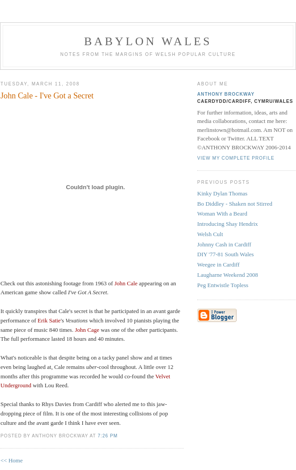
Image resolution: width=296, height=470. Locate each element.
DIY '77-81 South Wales (225, 254)
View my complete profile (236, 158)
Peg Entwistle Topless (222, 285)
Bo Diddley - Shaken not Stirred (234, 203)
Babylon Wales (148, 41)
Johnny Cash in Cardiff (224, 244)
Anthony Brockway (225, 94)
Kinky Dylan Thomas (222, 193)
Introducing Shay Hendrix (227, 223)
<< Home (11, 460)
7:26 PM (107, 435)
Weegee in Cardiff (218, 264)
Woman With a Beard (222, 213)
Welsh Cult (210, 234)
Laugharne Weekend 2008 (227, 274)
